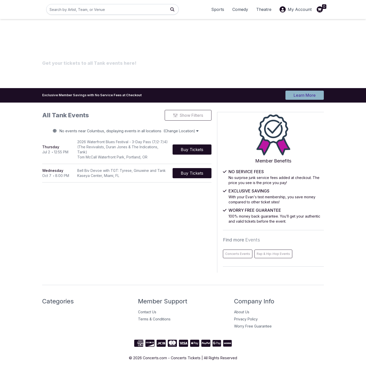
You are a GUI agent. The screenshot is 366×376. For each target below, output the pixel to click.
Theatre (263, 9)
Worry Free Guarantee (253, 332)
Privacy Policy (246, 325)
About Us (241, 318)
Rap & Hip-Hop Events (280, 260)
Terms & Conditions (154, 325)
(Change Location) (204, 132)
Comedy (240, 9)
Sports (217, 9)
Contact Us (147, 318)
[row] (143, 149)
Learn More (305, 94)
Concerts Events (275, 249)
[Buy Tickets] (225, 149)
